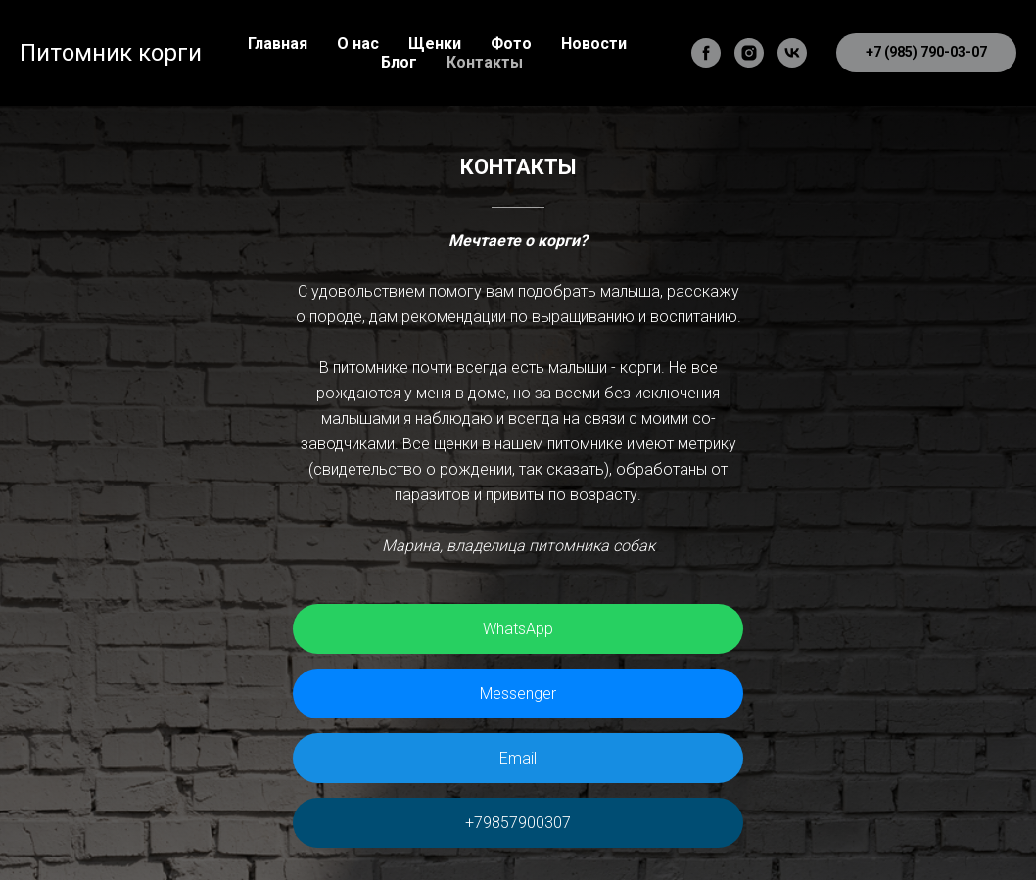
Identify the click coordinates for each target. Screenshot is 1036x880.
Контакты (485, 62)
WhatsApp (518, 629)
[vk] (792, 53)
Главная (277, 43)
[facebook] (706, 53)
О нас (358, 43)
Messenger (518, 693)
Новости (594, 43)
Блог (399, 62)
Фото (511, 43)
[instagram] (749, 53)
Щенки (434, 43)
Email (518, 758)
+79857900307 (518, 822)
